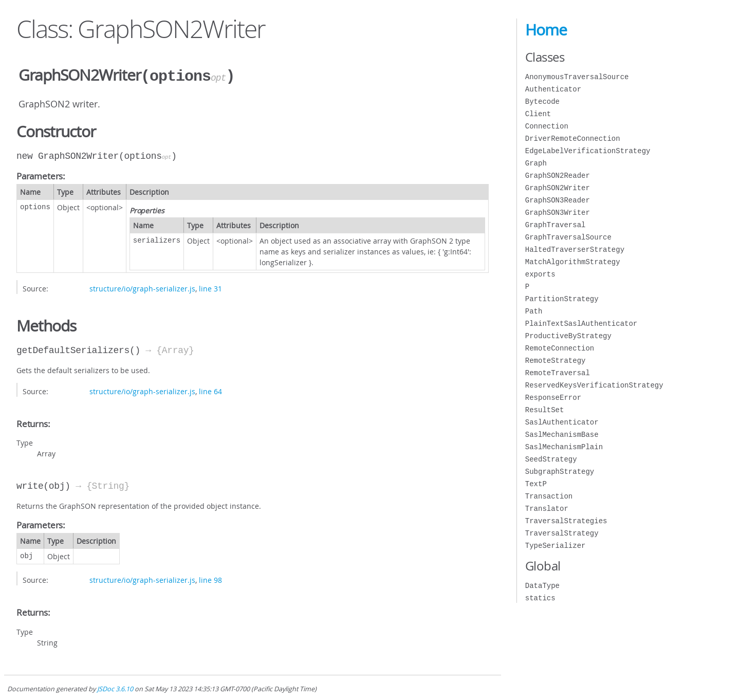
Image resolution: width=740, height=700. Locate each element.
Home (546, 30)
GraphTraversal (555, 225)
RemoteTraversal (557, 373)
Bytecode (542, 101)
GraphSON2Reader (557, 175)
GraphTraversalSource (568, 237)
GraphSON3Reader (557, 200)
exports (540, 274)
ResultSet (544, 410)
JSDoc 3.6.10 (115, 688)
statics (540, 598)
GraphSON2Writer (557, 188)
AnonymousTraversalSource (577, 77)
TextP (536, 484)
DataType (542, 586)
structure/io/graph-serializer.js (142, 287)
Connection (546, 126)
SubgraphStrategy (559, 471)
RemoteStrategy (555, 360)
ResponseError (553, 397)
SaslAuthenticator (562, 422)
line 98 (210, 579)
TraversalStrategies (566, 521)
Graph (536, 163)
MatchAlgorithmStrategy (572, 262)
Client (538, 114)
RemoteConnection (559, 348)
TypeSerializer (555, 545)
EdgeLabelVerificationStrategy (588, 151)
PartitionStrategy (562, 299)
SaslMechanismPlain (564, 447)
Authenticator (553, 89)
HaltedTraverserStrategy (574, 249)
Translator (546, 508)
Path (534, 311)
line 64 (210, 390)
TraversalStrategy (562, 533)
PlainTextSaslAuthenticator (581, 323)
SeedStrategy (551, 459)
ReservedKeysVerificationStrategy (594, 385)
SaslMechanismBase (562, 434)
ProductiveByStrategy (568, 336)
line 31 (210, 287)
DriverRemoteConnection (572, 138)
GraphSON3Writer (557, 212)
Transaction (548, 496)
